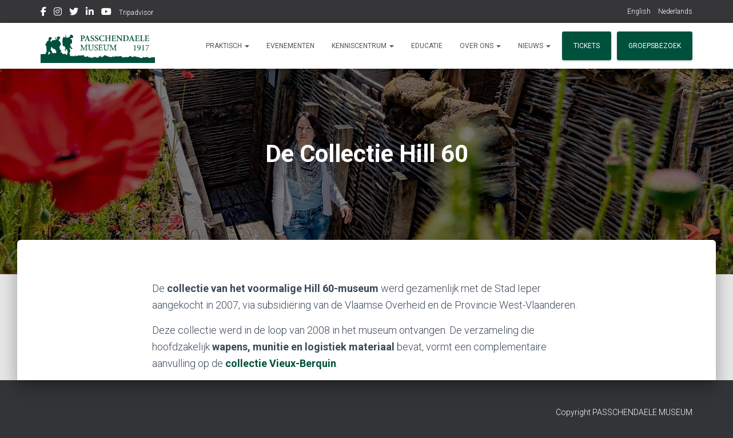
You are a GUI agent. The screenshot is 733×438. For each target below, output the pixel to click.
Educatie (427, 46)
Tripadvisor (136, 13)
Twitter (73, 13)
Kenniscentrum (363, 46)
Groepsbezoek (654, 46)
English (639, 11)
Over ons (480, 46)
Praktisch (227, 46)
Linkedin (90, 13)
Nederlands (675, 11)
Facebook (43, 13)
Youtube (106, 13)
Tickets (586, 46)
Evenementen (290, 46)
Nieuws (534, 46)
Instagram (58, 13)
